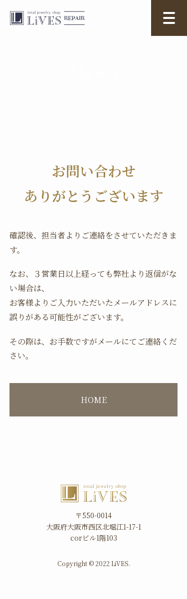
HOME (94, 399)
